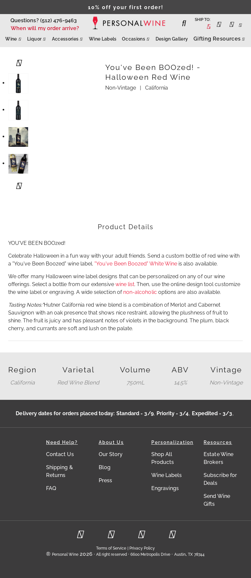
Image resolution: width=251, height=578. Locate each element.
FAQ (51, 488)
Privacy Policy (142, 548)
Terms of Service (111, 548)
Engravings (165, 488)
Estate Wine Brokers (218, 458)
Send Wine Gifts (217, 500)
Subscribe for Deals (220, 479)
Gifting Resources (219, 37)
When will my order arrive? (45, 28)
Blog (104, 467)
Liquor (36, 37)
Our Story (111, 454)
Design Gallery (172, 39)
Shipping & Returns (59, 471)
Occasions (136, 37)
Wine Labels (103, 39)
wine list (125, 284)
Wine (13, 37)
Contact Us (60, 454)
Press (105, 480)
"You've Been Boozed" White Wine (135, 264)
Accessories (68, 37)
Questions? (24, 20)
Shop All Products (162, 458)
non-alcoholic (140, 292)
